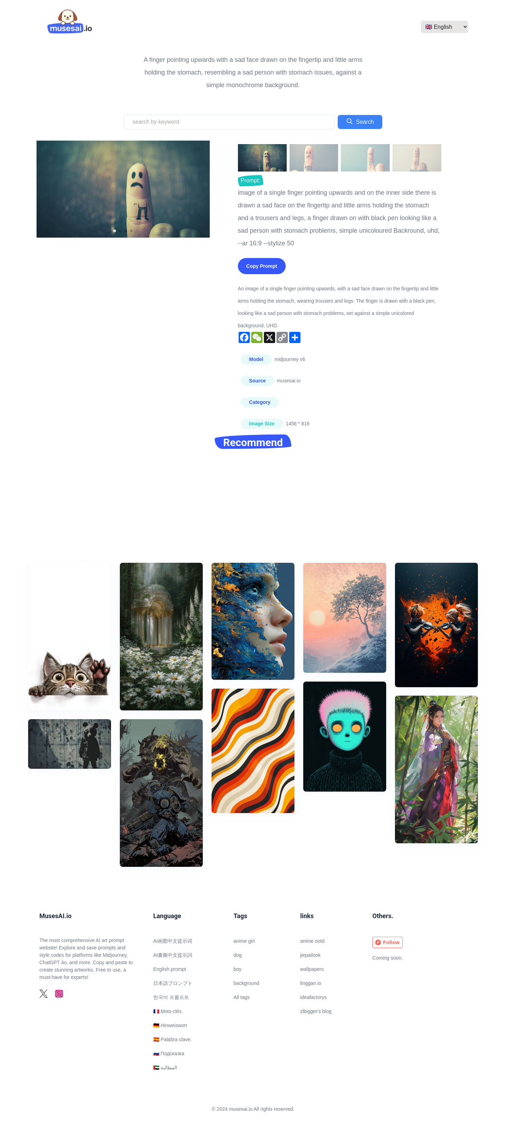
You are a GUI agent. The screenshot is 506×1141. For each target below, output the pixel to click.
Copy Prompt (261, 266)
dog (238, 955)
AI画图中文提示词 (172, 941)
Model (256, 359)
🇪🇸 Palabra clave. (172, 1039)
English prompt (169, 969)
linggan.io (310, 983)
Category (260, 402)
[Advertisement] (253, 510)
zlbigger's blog (315, 1011)
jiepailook (310, 955)
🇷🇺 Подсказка (168, 1053)
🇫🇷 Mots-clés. (168, 1011)
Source (257, 380)
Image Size (261, 423)
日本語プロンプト (173, 983)
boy (238, 969)
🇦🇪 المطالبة (165, 1067)
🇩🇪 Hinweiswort (170, 1025)
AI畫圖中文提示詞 (172, 955)
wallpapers (312, 969)
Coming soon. (387, 958)
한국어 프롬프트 (171, 997)
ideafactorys (313, 997)
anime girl (244, 941)
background (246, 983)
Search (360, 121)
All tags (242, 997)
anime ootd (312, 941)
